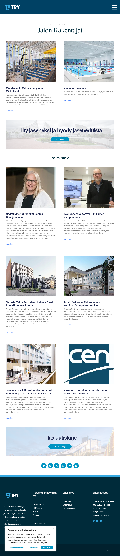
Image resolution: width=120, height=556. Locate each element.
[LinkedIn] (97, 521)
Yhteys (36, 515)
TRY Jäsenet (38, 508)
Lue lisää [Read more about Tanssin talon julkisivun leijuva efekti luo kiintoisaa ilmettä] (9, 332)
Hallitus (36, 511)
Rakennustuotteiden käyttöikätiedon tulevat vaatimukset (86, 392)
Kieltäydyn (34, 547)
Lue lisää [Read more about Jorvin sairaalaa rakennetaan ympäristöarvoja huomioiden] (67, 325)
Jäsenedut (67, 505)
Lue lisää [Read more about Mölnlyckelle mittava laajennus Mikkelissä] (9, 111)
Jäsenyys (67, 501)
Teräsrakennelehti (40, 524)
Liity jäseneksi (69, 508)
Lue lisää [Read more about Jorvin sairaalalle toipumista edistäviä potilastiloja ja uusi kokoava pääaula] (9, 418)
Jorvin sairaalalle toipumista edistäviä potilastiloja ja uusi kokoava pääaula (30, 392)
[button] (44, 465)
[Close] (53, 528)
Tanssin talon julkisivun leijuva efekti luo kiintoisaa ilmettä (30, 304)
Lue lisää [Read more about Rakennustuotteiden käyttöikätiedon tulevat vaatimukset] (67, 418)
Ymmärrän (47, 547)
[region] (30, 538)
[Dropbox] (94, 521)
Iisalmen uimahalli (75, 88)
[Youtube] (101, 521)
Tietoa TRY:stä (39, 505)
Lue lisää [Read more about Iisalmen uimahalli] (67, 100)
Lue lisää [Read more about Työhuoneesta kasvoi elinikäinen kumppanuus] (67, 239)
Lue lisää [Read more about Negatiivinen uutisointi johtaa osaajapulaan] (9, 244)
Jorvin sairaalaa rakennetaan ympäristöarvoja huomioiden (82, 304)
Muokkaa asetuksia (17, 547)
